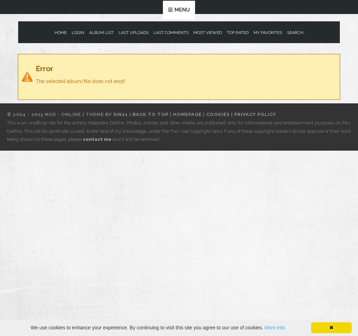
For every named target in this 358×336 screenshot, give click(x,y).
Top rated (238, 32)
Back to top (151, 114)
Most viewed (207, 32)
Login (78, 32)
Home (61, 32)
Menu (182, 10)
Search (295, 32)
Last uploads (134, 32)
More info (275, 327)
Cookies (218, 114)
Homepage (187, 114)
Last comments (170, 32)
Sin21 (120, 114)
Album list (101, 32)
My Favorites (267, 32)
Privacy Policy (255, 114)
